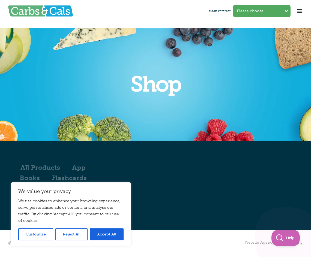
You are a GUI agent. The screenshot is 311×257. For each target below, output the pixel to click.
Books (30, 178)
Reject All (71, 234)
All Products (40, 167)
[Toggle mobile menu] (300, 11)
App (79, 167)
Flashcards (69, 178)
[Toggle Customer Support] (285, 238)
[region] (71, 214)
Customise (36, 234)
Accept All (106, 234)
